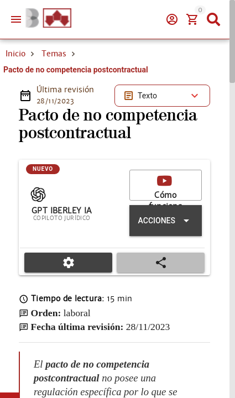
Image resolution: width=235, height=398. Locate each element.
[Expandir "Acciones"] (165, 220)
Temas (53, 54)
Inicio (15, 54)
